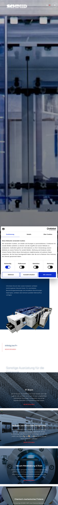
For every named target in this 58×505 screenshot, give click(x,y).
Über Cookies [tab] (47, 234)
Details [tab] (29, 234)
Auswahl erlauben (29, 274)
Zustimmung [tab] (10, 234)
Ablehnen (11, 274)
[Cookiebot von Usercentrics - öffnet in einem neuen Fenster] (48, 229)
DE (49, 5)
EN (47, 5)
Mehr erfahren (7, 349)
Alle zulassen (47, 274)
